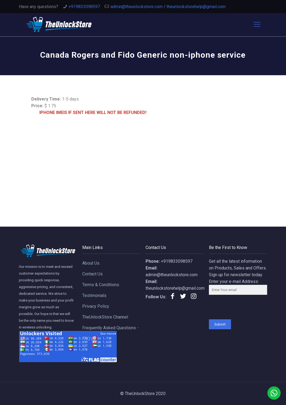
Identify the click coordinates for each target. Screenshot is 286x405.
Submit (220, 324)
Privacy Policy (95, 306)
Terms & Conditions (100, 284)
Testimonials (94, 295)
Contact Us (92, 273)
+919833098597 (84, 6)
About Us (90, 263)
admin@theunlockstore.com (137, 6)
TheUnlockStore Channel (105, 317)
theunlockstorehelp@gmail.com (196, 6)
